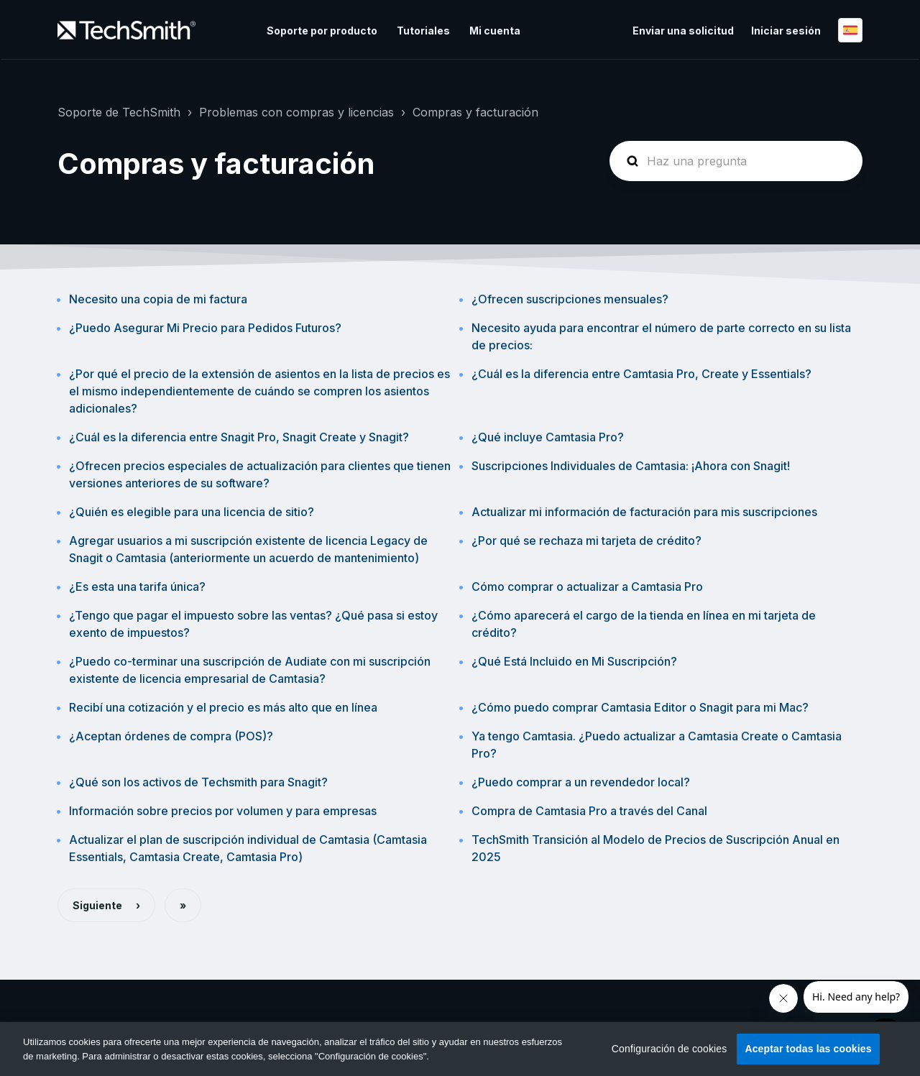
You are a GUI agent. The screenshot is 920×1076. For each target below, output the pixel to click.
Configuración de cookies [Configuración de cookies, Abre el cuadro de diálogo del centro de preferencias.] (669, 1048)
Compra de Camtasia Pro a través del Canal (589, 811)
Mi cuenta (494, 30)
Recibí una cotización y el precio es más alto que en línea (223, 707)
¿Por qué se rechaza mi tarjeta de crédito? (587, 540)
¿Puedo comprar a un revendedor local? (581, 782)
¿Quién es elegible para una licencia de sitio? (191, 512)
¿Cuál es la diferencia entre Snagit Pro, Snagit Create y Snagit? (239, 437)
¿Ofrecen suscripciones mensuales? (570, 299)
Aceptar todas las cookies (808, 1048)
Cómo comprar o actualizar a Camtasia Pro (587, 586)
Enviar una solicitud (683, 30)
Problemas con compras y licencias (296, 112)
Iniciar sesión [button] (786, 30)
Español (850, 30)
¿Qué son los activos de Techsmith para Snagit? (198, 782)
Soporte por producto (322, 30)
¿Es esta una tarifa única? (137, 586)
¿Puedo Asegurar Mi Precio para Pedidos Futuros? (205, 328)
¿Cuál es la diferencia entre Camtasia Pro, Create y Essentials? (641, 374)
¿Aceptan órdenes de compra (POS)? (171, 736)
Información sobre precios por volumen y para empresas (223, 811)
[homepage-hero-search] (736, 161)
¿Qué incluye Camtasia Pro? (548, 437)
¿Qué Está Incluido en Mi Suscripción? (574, 661)
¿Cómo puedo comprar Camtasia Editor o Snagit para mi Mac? (640, 707)
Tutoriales (423, 30)
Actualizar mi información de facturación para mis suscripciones (644, 512)
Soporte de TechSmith (119, 112)
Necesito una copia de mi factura (158, 299)
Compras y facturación (475, 112)
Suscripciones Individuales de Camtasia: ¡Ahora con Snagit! (631, 466)
